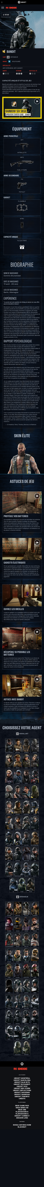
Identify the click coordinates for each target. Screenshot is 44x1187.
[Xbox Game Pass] (22, 1105)
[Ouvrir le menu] (2, 8)
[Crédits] (22, 1098)
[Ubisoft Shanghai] (22, 1094)
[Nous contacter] (22, 1184)
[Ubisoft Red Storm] (22, 1088)
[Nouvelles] (22, 1178)
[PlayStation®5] (22, 1112)
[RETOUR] (6, 14)
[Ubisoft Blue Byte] (22, 1082)
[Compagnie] (22, 1175)
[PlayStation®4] (22, 1114)
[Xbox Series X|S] (22, 1107)
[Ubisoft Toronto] (22, 1096)
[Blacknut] (22, 1127)
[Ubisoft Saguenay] (22, 1092)
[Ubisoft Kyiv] (22, 1086)
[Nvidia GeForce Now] (22, 1125)
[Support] (22, 1180)
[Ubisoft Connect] (22, 1173)
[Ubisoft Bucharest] (22, 1084)
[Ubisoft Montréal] (22, 1078)
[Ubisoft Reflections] (22, 1090)
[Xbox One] (22, 1110)
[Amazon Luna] (22, 1118)
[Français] (22, 1156)
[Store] (22, 1171)
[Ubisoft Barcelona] (22, 1080)
